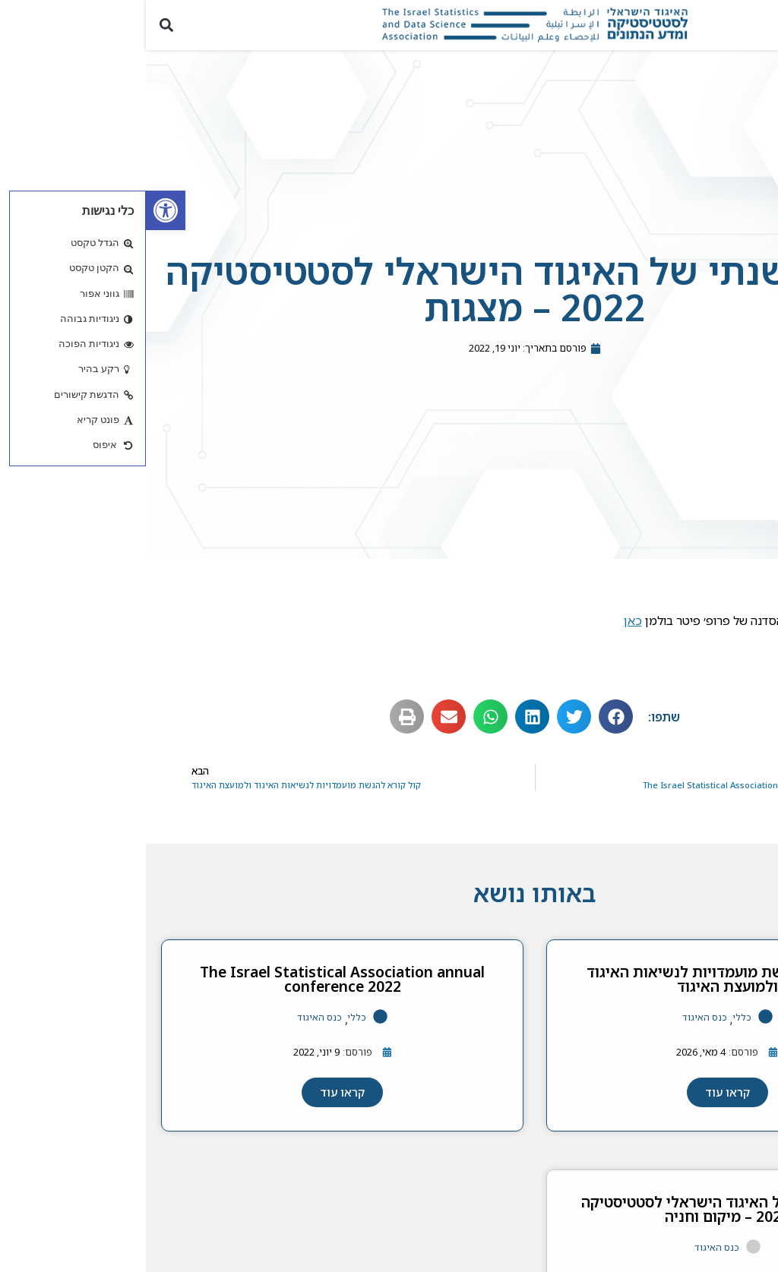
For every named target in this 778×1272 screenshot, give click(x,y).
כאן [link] (487, 620)
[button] (757, 24)
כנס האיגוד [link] (558, 1017)
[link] (20, 210)
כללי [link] (596, 1017)
